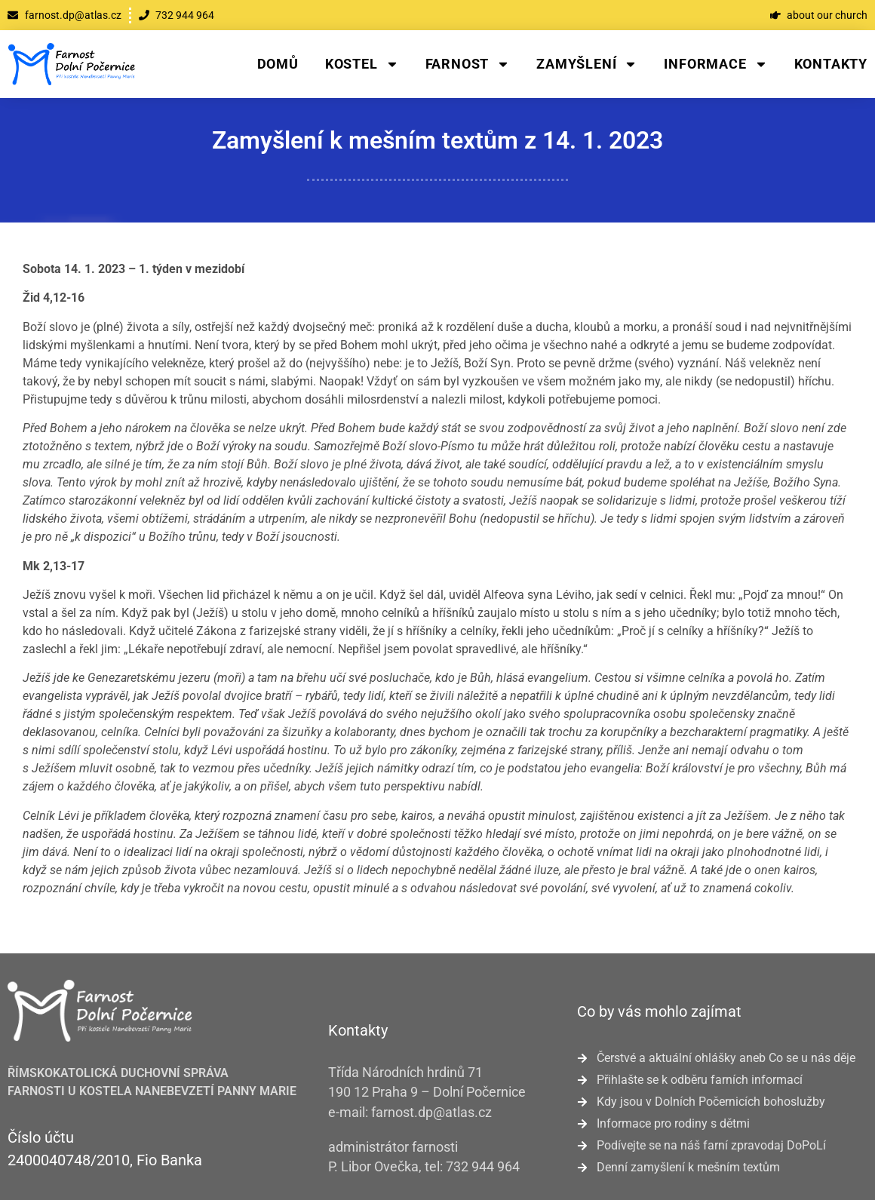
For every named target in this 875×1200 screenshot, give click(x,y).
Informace (715, 64)
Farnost (468, 64)
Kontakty (830, 64)
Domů (278, 64)
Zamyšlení (586, 64)
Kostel (362, 64)
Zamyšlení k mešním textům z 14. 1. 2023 (437, 140)
